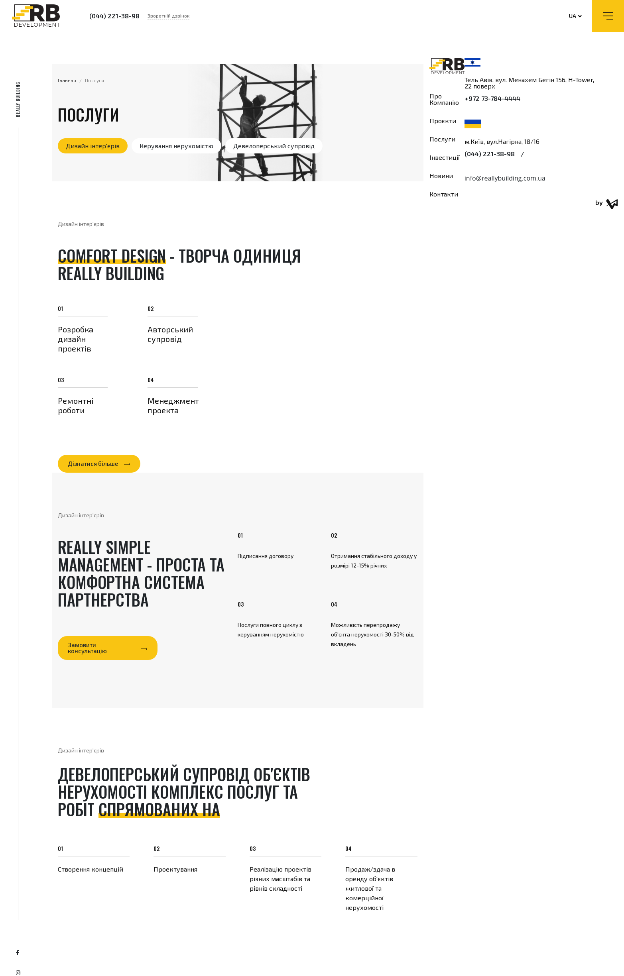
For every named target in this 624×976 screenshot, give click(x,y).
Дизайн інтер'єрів (93, 145)
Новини (441, 176)
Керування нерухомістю (176, 145)
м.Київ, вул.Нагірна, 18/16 (502, 141)
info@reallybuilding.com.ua (505, 178)
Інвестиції (444, 157)
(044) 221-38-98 (114, 16)
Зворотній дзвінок (168, 15)
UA (575, 15)
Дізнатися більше (93, 463)
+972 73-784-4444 (492, 98)
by (606, 204)
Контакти (443, 194)
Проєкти (442, 121)
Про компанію (444, 99)
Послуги (442, 139)
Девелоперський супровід (274, 145)
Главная (67, 80)
